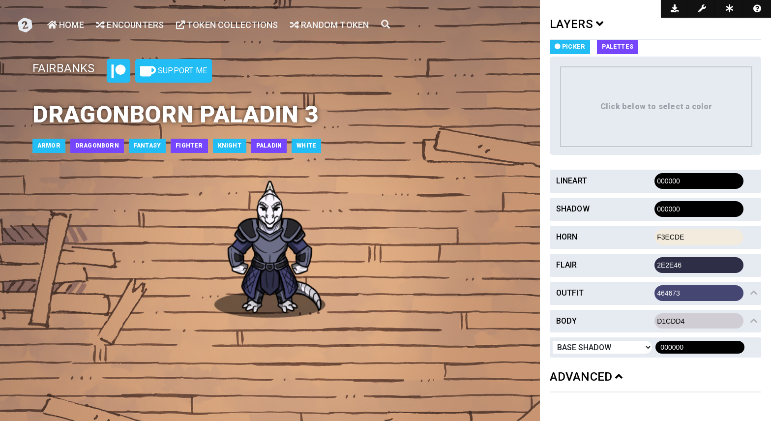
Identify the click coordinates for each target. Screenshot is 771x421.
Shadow (573, 208)
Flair (566, 265)
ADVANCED (586, 377)
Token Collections (227, 25)
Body (566, 321)
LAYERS (577, 24)
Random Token (329, 25)
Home (65, 25)
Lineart (571, 180)
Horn (567, 236)
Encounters (130, 25)
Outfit (570, 293)
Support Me (173, 71)
